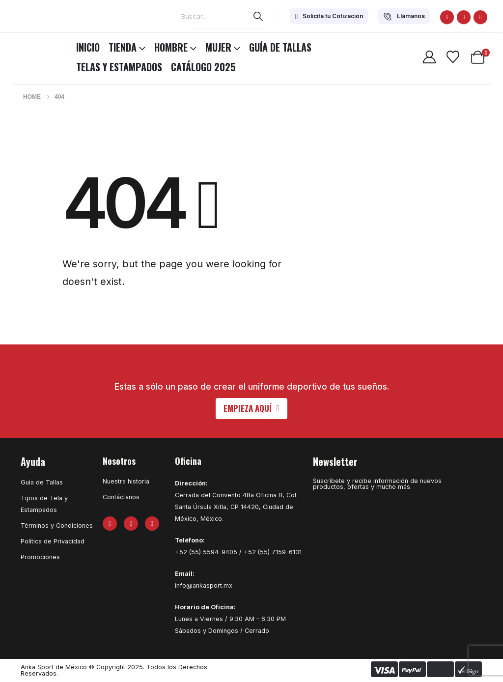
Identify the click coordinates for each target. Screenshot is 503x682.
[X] (464, 17)
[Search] (258, 16)
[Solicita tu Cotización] (329, 16)
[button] (251, 408)
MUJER (218, 47)
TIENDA (123, 47)
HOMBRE (171, 47)
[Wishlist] (452, 57)
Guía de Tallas (280, 47)
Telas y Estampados (119, 66)
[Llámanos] (404, 16)
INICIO (88, 47)
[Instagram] (480, 17)
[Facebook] (447, 17)
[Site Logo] (34, 46)
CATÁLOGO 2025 (203, 66)
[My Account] (429, 57)
